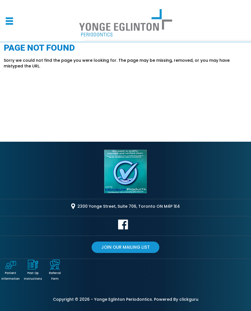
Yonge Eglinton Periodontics (123, 299)
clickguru (188, 299)
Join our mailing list (125, 247)
